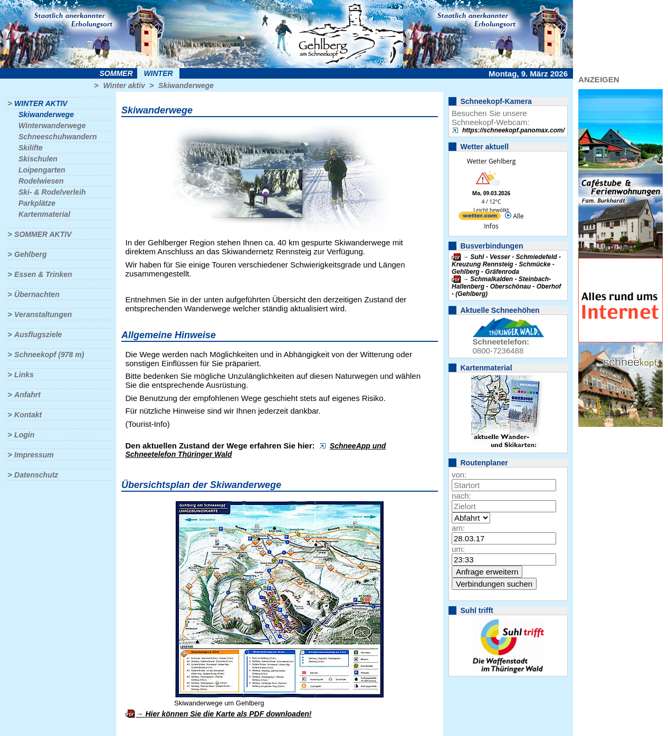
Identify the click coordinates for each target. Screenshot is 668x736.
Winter (158, 73)
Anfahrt (27, 394)
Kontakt (28, 414)
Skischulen (38, 159)
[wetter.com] (480, 217)
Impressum (34, 455)
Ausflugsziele (38, 334)
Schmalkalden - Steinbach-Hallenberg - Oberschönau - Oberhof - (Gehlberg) (506, 286)
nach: (461, 495)
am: (458, 527)
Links (24, 374)
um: (458, 548)
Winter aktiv (124, 85)
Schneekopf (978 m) (49, 354)
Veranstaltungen (43, 314)
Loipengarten (41, 170)
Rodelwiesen (41, 181)
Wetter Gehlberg (491, 161)
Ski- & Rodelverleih (52, 192)
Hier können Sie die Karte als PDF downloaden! (228, 714)
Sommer (116, 73)
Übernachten (37, 294)
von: (459, 474)
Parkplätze (36, 203)
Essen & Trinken (43, 274)
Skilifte (30, 148)
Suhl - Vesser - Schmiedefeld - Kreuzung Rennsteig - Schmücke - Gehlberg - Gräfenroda (506, 264)
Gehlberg (30, 254)
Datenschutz (36, 475)
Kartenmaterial (44, 214)
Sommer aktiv (42, 234)
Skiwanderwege (186, 85)
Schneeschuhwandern (57, 136)
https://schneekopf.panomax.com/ (513, 130)
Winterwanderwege (51, 125)
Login (24, 435)
